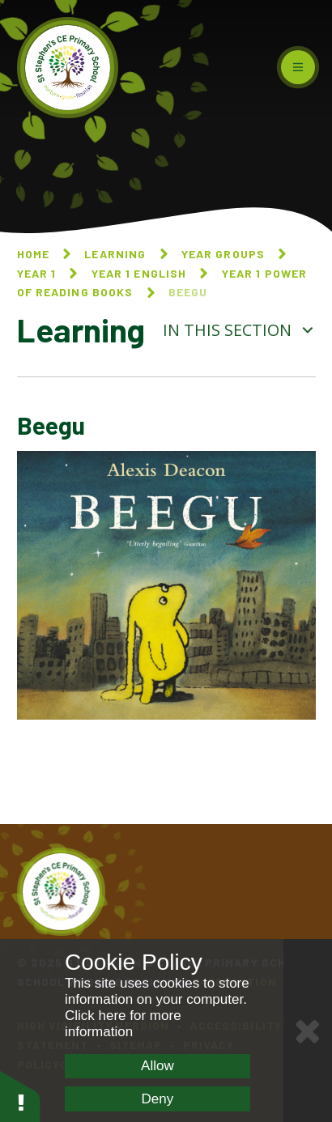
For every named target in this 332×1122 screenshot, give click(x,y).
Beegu (188, 292)
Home (33, 254)
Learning (115, 254)
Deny (158, 1099)
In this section (239, 330)
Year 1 (37, 273)
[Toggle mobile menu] (298, 67)
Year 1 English (139, 273)
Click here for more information (123, 1023)
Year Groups (223, 254)
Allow (157, 1065)
